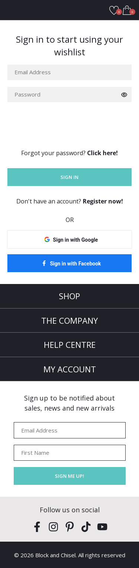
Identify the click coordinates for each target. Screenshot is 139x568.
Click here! (102, 153)
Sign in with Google (75, 240)
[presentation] (63, 123)
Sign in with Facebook (75, 264)
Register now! (103, 201)
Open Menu (10, 10)
